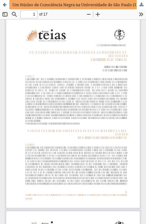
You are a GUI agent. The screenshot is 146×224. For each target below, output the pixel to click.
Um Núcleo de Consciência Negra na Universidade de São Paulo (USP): (78, 4)
